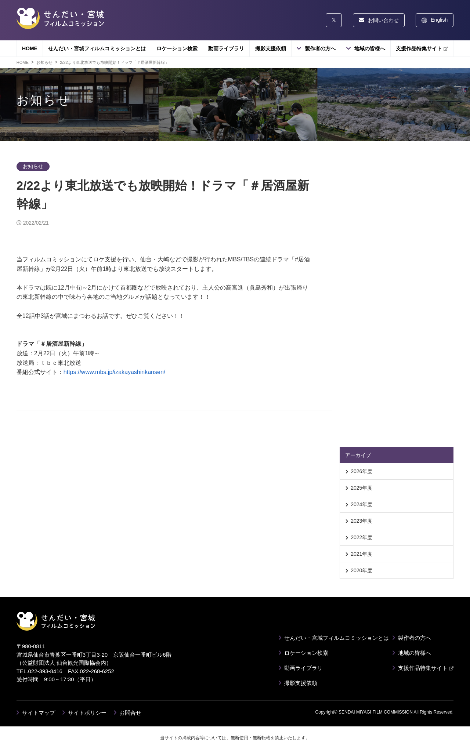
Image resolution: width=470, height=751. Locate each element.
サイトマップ (38, 712)
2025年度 (361, 488)
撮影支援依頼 (270, 48)
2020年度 (361, 570)
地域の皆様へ (369, 48)
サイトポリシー (87, 712)
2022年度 (361, 537)
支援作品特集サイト (422, 48)
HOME (29, 48)
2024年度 (361, 504)
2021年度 (361, 554)
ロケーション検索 (177, 48)
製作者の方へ (320, 48)
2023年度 (361, 521)
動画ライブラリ (226, 48)
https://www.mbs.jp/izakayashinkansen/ (114, 372)
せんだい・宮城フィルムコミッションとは (97, 48)
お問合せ (130, 712)
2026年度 (361, 471)
